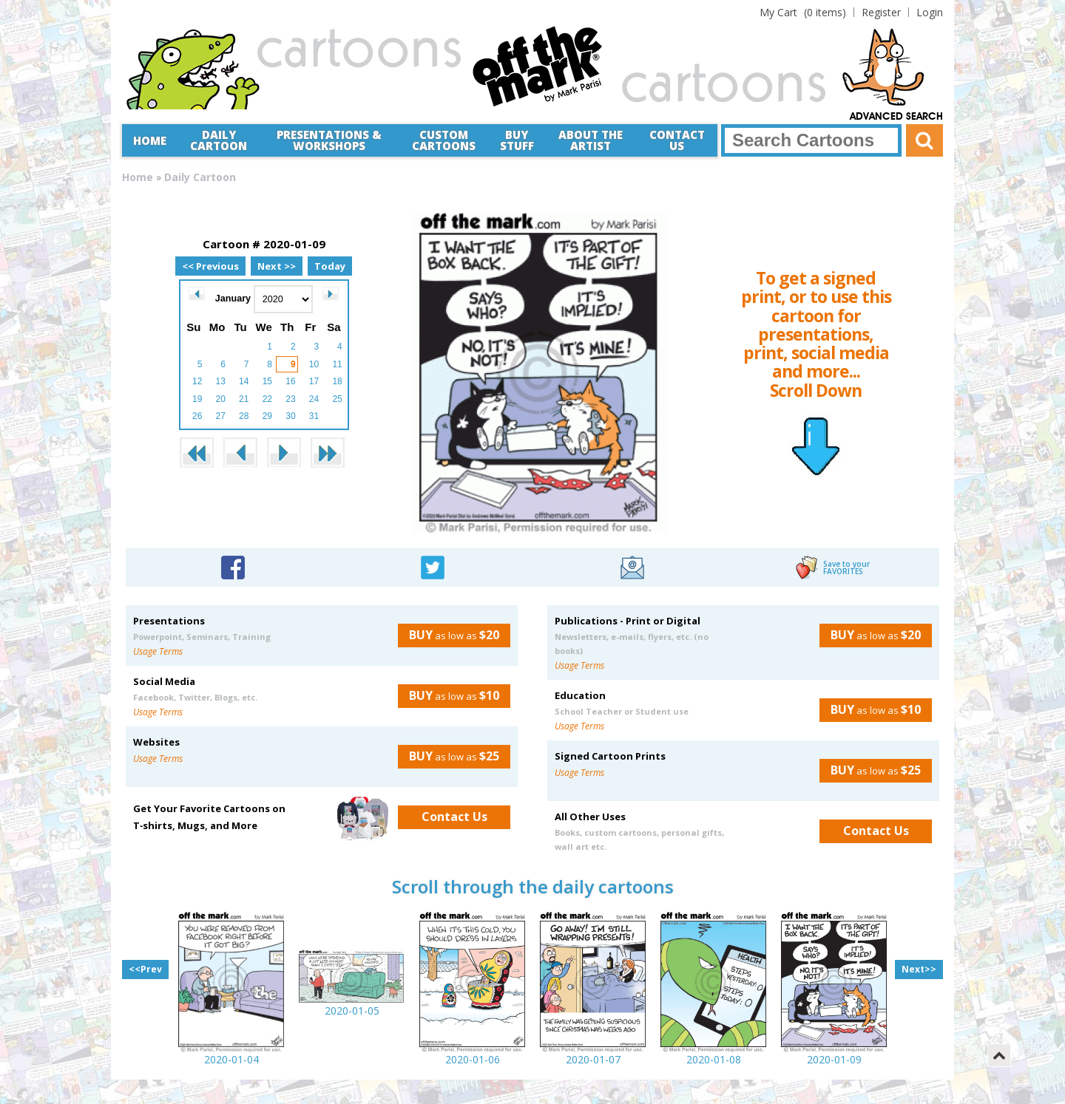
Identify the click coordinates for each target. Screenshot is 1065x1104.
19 (197, 399)
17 (314, 381)
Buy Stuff (517, 140)
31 (314, 416)
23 (290, 399)
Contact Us (677, 140)
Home (149, 140)
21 (243, 399)
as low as (448, 635)
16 (290, 381)
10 (314, 364)
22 (267, 399)
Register (881, 12)
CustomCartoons (444, 140)
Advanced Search (896, 117)
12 (197, 381)
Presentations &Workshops (329, 140)
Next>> (919, 969)
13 (221, 381)
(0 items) (803, 12)
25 (337, 399)
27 (221, 416)
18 (337, 381)
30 (290, 416)
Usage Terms (158, 651)
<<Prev (145, 969)
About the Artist (590, 140)
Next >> (276, 266)
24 (314, 399)
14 (243, 381)
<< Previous (210, 266)
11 (337, 364)
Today (329, 266)
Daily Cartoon (218, 140)
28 (243, 416)
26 (197, 416)
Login (929, 12)
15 (267, 381)
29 (267, 416)
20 (221, 399)
